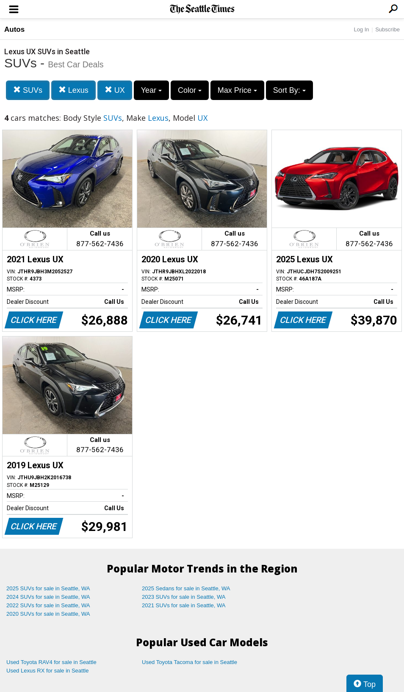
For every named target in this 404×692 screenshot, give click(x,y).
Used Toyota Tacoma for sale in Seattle (189, 662)
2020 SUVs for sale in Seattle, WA (48, 614)
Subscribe (387, 29)
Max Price (237, 90)
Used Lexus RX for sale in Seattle (47, 670)
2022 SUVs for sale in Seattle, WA (48, 605)
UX (115, 90)
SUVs (27, 90)
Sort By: (289, 90)
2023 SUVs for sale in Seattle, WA (184, 597)
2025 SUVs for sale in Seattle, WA (48, 588)
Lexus (73, 90)
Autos (14, 29)
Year (151, 90)
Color (190, 90)
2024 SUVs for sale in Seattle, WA (48, 597)
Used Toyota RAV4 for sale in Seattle (51, 662)
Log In (361, 29)
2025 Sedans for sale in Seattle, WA (186, 588)
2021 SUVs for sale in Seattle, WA (184, 605)
